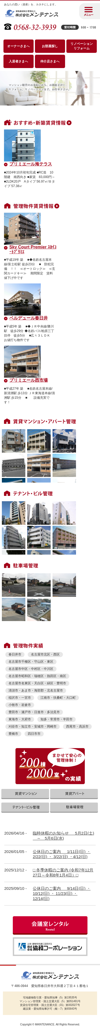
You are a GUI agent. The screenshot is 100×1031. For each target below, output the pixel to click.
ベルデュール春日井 (28, 318)
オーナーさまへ (18, 46)
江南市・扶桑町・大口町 (58, 698)
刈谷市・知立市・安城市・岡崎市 (33, 726)
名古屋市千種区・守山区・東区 (31, 661)
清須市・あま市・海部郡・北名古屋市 (36, 690)
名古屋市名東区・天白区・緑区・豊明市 (37, 683)
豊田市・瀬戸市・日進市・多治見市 (34, 712)
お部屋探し (50, 46)
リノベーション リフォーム (81, 46)
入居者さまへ (18, 61)
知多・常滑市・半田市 (57, 719)
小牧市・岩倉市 (20, 705)
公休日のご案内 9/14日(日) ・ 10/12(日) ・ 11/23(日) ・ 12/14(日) (62, 893)
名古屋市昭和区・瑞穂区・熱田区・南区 (37, 676)
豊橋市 (13, 734)
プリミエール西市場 (28, 380)
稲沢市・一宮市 (20, 698)
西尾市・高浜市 (77, 726)
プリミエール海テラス (30, 164)
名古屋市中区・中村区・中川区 (31, 669)
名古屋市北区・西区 (45, 654)
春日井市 (15, 654)
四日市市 (34, 734)
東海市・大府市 (20, 719)
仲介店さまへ (49, 61)
